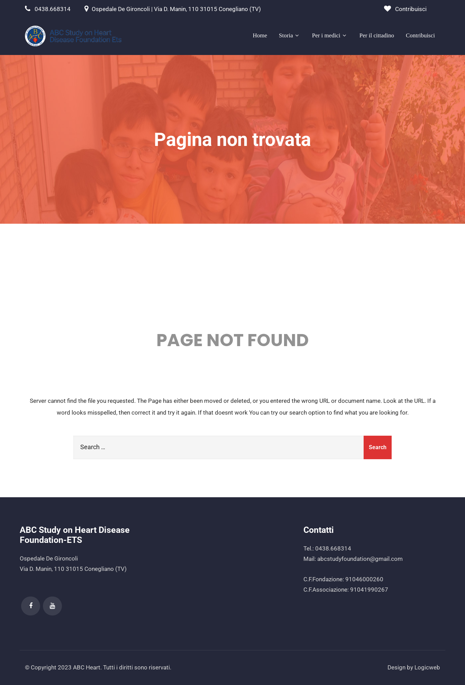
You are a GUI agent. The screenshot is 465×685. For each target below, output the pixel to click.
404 (232, 279)
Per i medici (330, 35)
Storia (289, 35)
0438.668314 (53, 9)
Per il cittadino (376, 35)
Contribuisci (411, 9)
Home (260, 35)
